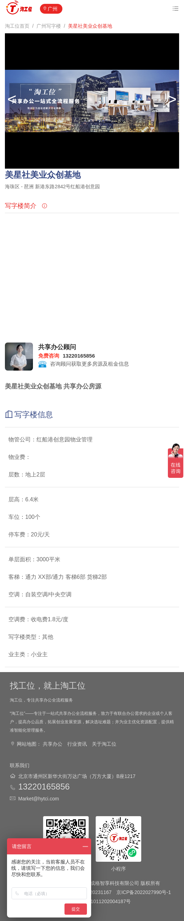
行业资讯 (77, 744)
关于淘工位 (104, 744)
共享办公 (52, 744)
